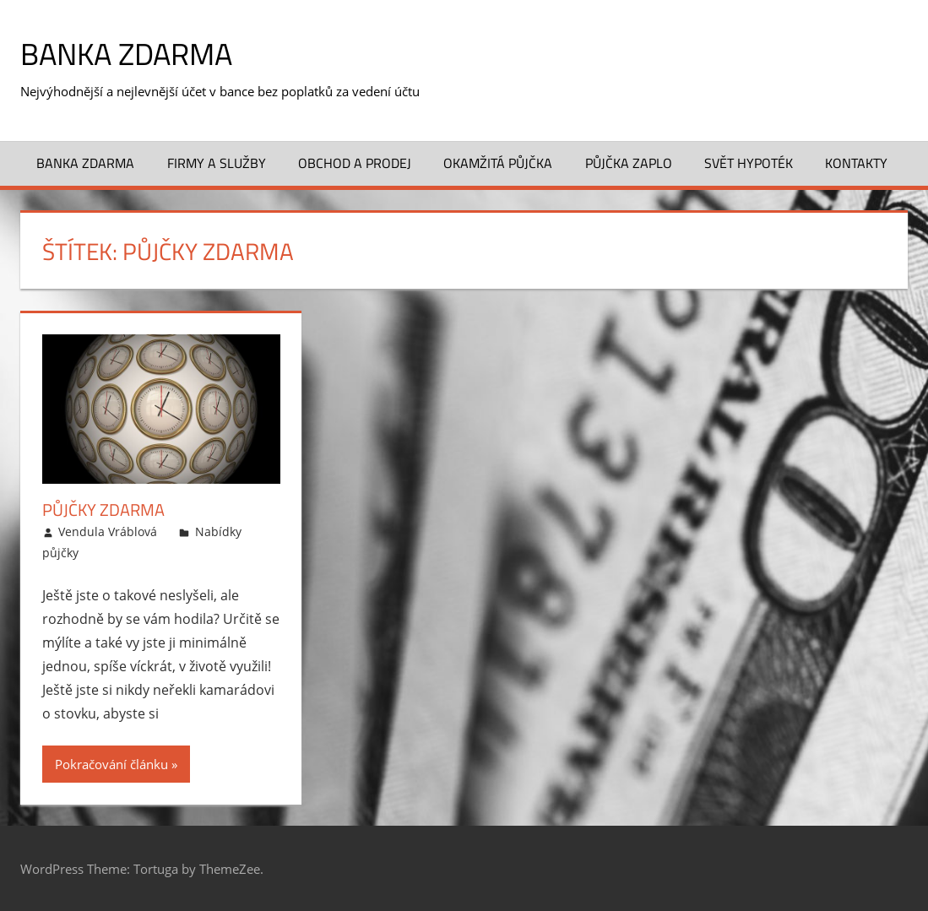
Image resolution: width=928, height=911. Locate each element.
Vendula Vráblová (107, 531)
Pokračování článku (111, 764)
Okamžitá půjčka (497, 163)
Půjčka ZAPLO (628, 163)
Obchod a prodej (354, 163)
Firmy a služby (216, 163)
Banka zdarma (126, 53)
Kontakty (856, 163)
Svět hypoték (748, 163)
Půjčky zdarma (103, 509)
